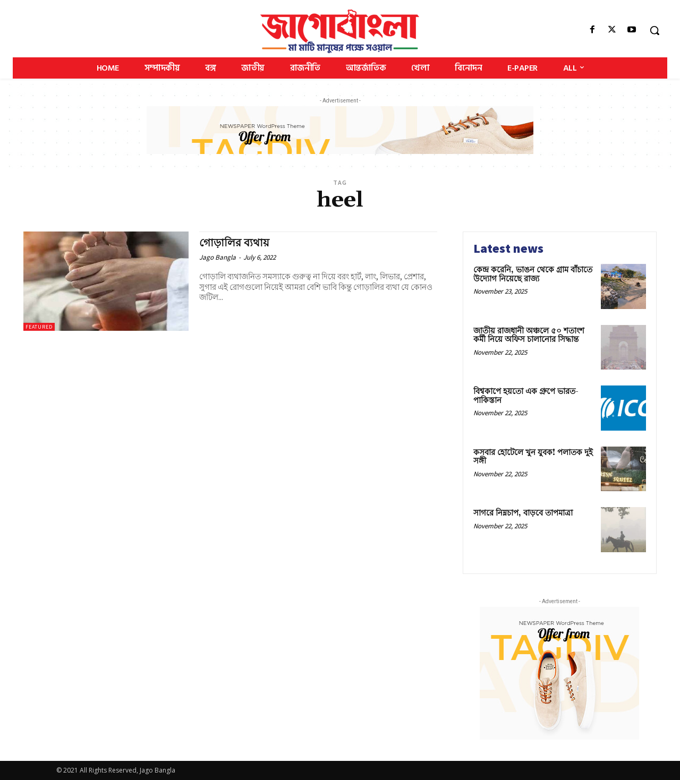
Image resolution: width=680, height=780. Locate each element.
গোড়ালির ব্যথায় (236, 243)
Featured (39, 326)
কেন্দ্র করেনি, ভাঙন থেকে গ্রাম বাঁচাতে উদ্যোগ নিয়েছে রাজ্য (532, 274)
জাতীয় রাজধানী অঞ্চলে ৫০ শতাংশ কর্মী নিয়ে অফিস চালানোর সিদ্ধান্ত (528, 335)
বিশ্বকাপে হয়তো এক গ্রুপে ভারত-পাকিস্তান (526, 396)
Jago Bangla (217, 257)
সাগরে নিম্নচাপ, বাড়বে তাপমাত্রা (523, 513)
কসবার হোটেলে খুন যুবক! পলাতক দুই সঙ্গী (533, 457)
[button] (654, 30)
